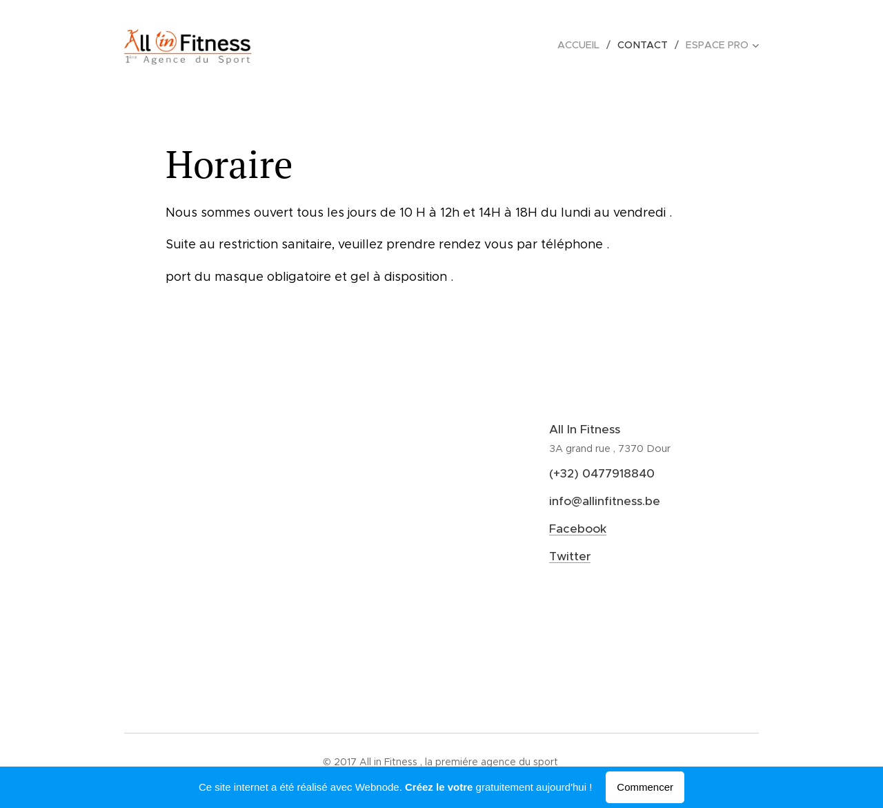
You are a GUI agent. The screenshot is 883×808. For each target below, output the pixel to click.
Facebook (577, 528)
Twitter (570, 556)
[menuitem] (585, 45)
